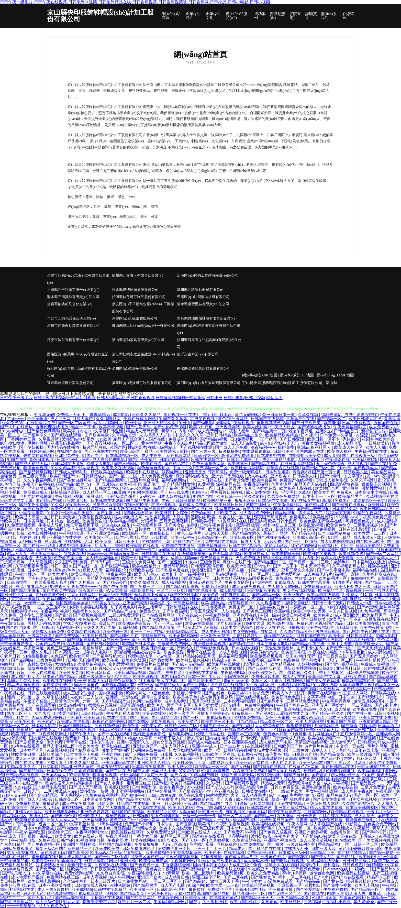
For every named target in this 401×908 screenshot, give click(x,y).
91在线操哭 (148, 689)
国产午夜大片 (83, 734)
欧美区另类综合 (262, 672)
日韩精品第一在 (213, 537)
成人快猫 (342, 709)
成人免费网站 (210, 431)
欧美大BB (343, 586)
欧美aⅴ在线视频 (200, 623)
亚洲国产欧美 (150, 877)
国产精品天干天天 (258, 897)
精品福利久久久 (87, 611)
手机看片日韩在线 (227, 492)
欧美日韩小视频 (283, 521)
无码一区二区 (341, 660)
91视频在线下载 (26, 689)
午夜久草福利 (118, 836)
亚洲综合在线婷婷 (65, 537)
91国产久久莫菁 (173, 419)
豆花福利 (53, 541)
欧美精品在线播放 (224, 664)
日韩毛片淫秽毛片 (243, 459)
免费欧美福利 (174, 730)
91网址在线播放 (148, 701)
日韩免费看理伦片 (139, 848)
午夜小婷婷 (252, 881)
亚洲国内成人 (54, 775)
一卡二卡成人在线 (382, 590)
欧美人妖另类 (180, 766)
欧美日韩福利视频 (187, 783)
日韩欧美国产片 (289, 746)
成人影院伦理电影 (109, 459)
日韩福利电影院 (348, 599)
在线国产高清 (69, 451)
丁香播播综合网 (176, 865)
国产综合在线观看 (348, 877)
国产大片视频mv (85, 582)
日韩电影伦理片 (235, 595)
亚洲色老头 (38, 578)
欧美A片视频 (201, 427)
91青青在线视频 (360, 640)
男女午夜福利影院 (322, 791)
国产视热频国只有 (118, 685)
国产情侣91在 (314, 836)
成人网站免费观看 (17, 558)
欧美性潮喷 (323, 517)
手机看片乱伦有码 (294, 685)
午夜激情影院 (13, 623)
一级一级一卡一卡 (199, 816)
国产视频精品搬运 (161, 509)
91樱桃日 (313, 885)
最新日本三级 (147, 730)
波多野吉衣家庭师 (71, 668)
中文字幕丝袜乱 (81, 824)
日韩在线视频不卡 (67, 578)
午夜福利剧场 (233, 672)
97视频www (346, 517)
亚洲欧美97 (280, 476)
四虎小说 (335, 893)
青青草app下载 (382, 893)
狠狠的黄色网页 (137, 668)
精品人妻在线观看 (326, 807)
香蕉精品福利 (330, 844)
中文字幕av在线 (48, 873)
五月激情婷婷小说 (357, 734)
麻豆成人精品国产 (76, 857)
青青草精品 (100, 414)
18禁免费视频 (163, 721)
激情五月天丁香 (225, 881)
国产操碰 (276, 844)
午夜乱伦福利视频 (233, 824)
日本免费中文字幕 (337, 435)
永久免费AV (13, 423)
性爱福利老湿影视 (209, 599)
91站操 (366, 595)
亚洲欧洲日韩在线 (118, 762)
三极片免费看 (373, 787)
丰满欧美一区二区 (307, 607)
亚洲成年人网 (388, 734)
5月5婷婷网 (262, 582)
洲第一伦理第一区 (24, 697)
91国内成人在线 (310, 451)
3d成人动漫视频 (233, 652)
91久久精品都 (63, 468)
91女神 (191, 562)
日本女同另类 (40, 570)
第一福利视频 (192, 574)
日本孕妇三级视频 (36, 615)
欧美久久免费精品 (263, 873)
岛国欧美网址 (170, 897)
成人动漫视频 (40, 562)
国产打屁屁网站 (141, 897)
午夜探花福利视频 (278, 509)
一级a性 (191, 803)
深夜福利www (263, 447)
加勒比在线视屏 (138, 513)
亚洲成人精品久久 (160, 423)
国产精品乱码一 (357, 689)
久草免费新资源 (161, 832)
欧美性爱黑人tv (59, 783)
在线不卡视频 (164, 504)
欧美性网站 (137, 693)
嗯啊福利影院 (13, 533)
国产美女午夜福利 (323, 681)
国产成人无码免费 (232, 447)
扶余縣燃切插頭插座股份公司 (135, 290)
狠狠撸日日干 (162, 533)
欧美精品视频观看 (225, 529)
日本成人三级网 (293, 852)
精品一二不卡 (84, 427)
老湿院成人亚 (256, 664)
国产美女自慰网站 (76, 480)
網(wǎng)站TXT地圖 (297, 375)
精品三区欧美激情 (212, 443)
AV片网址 (122, 676)
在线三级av (32, 783)
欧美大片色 (58, 574)
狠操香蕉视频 (36, 468)
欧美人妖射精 (255, 427)
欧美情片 (206, 824)
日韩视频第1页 (360, 635)
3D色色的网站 (303, 545)
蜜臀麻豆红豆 (139, 783)
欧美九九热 (132, 578)
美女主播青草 (150, 607)
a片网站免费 (30, 541)
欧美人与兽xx (147, 574)
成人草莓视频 (362, 550)
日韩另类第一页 (186, 619)
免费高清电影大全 (305, 783)
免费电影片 (300, 517)
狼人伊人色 (34, 893)
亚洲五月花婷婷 (167, 803)
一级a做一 (360, 869)
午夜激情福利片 (288, 504)
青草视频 (312, 902)
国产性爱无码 (139, 427)
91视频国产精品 (329, 623)
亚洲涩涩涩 (195, 472)
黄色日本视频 (42, 459)
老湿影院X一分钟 (370, 500)
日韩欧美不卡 (127, 541)
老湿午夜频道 (301, 431)
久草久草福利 (363, 480)
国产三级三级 (204, 451)
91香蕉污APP (62, 586)
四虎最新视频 (328, 631)
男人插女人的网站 (284, 586)
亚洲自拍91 (112, 754)
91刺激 (360, 762)
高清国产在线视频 (311, 742)
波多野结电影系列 (79, 439)
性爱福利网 (330, 689)
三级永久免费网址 (139, 562)
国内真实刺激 (111, 693)
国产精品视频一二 (368, 783)
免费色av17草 (275, 734)
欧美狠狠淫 (174, 652)
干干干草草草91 (22, 906)
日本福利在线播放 (369, 562)
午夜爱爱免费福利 (278, 648)
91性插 (347, 545)
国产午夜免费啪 (34, 504)
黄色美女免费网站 (380, 824)
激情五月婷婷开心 (370, 701)
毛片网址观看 (202, 844)
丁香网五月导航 (15, 717)
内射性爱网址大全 (223, 795)
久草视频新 (49, 439)
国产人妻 (114, 599)
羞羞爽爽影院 (40, 668)
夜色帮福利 (89, 619)
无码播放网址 (186, 603)
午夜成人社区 (283, 427)
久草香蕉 (270, 902)
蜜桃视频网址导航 (78, 807)
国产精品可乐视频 (242, 783)
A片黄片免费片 (319, 746)
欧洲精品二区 (331, 590)
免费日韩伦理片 (261, 852)
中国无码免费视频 (320, 529)
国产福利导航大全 (109, 656)
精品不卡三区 (379, 877)
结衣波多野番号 (212, 545)
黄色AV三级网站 (233, 419)
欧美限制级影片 (244, 902)
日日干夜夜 (306, 816)
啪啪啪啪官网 (362, 578)
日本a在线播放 (387, 603)
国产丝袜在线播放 (349, 504)
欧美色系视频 (146, 676)
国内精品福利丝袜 (102, 558)
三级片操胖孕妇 (335, 562)
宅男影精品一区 (195, 578)
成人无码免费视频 (249, 586)
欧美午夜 (110, 660)
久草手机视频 (55, 697)
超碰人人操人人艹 (63, 820)
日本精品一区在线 (63, 521)
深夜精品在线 (229, 484)
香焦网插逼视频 (38, 455)
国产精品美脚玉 (26, 590)
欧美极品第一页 (218, 500)
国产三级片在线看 (178, 820)
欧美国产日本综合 (139, 644)
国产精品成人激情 (159, 627)
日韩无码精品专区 (374, 766)
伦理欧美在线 (141, 570)
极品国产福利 (166, 488)
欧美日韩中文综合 (172, 513)
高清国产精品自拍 (214, 893)
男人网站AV (72, 795)
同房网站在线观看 (107, 897)
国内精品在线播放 (63, 447)
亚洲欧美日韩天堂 (44, 488)
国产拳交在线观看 (209, 836)
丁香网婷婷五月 (22, 439)
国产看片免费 (237, 480)
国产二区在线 (118, 771)
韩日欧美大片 (91, 816)
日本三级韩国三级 (95, 676)
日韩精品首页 (346, 431)
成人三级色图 (48, 902)
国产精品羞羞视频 (313, 509)
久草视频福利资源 (32, 566)
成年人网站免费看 (142, 754)
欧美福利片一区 (333, 578)
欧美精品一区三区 (212, 766)
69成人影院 (386, 635)
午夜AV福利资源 (30, 832)
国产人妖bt (241, 766)
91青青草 (171, 873)
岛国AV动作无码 (300, 656)
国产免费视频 (67, 635)
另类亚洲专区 (179, 705)
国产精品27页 (177, 464)
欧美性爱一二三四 (223, 885)
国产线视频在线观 (196, 447)
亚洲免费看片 (166, 799)
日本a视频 (24, 550)
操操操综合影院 (65, 492)
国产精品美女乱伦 (135, 799)
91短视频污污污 (105, 668)
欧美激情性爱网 (286, 554)
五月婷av (110, 484)
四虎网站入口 (311, 513)
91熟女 (53, 513)
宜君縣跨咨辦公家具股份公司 (70, 383)
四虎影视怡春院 (345, 484)
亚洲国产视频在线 (280, 840)
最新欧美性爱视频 (300, 668)
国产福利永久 (36, 435)
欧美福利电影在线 (296, 488)
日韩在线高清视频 (23, 775)
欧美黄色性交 (339, 525)
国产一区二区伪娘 (111, 857)
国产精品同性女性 (179, 484)
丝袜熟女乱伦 (296, 848)
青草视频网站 (91, 893)
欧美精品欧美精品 (282, 435)
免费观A (344, 492)
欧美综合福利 (265, 480)
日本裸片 (309, 435)
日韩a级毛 (280, 869)
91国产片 (389, 525)
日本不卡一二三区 (319, 496)
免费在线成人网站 (140, 419)
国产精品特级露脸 (36, 472)
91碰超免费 (259, 693)
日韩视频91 (129, 627)
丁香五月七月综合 (216, 414)
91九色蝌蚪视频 (166, 816)
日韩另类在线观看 (17, 709)
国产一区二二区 (123, 476)
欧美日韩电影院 (22, 779)
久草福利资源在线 (379, 574)
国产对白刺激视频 (274, 537)
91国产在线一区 (84, 566)
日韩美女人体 (305, 476)
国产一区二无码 (168, 623)
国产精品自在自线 (265, 848)
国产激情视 (185, 824)
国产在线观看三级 (359, 455)
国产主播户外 (109, 513)
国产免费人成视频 (276, 832)
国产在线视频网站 (17, 902)
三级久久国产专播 (100, 627)
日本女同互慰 (32, 750)
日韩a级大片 (369, 742)
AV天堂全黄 (116, 590)
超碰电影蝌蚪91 (340, 771)
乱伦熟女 (350, 595)
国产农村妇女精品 (36, 664)
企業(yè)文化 (212, 16)
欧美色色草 (61, 509)
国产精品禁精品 (352, 852)
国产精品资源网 (85, 750)
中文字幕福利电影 (320, 697)
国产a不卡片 (386, 705)
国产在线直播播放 (59, 689)
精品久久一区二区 (277, 721)
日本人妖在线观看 (174, 496)
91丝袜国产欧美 (289, 730)
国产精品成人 (168, 685)
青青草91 (133, 619)
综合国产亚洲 (91, 590)
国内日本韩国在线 (210, 865)
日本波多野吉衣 (271, 455)
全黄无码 (257, 811)
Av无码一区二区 (38, 603)
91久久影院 (254, 496)
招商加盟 (296, 16)
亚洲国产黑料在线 (80, 844)
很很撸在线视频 (103, 705)
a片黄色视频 (270, 750)
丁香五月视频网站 (287, 681)
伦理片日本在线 (211, 734)
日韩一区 (145, 685)
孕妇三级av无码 (45, 807)
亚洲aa (303, 447)
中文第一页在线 (350, 746)
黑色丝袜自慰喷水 (154, 468)
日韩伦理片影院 (255, 738)
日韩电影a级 (92, 713)
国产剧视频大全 (30, 742)
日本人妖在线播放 (125, 509)
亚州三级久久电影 (298, 570)
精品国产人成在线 (311, 484)
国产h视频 (140, 717)
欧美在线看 (152, 464)
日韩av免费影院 (285, 787)
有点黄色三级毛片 (362, 820)
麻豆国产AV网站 (279, 635)
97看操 (318, 795)
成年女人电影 (99, 464)
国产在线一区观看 (40, 545)
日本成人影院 (44, 726)
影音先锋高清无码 (238, 775)
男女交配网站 (245, 631)
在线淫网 (285, 816)
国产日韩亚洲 (292, 439)
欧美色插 (307, 521)
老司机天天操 (236, 681)
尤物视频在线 (326, 726)
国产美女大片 (48, 730)
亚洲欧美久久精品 (154, 762)
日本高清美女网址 (99, 799)
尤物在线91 (65, 664)
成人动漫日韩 (177, 877)
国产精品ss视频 (214, 439)
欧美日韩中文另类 (310, 611)
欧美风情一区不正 (346, 619)
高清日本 (107, 623)
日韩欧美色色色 (239, 730)
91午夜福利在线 (260, 685)
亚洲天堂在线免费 (375, 717)
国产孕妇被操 (32, 447)
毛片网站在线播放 (36, 496)
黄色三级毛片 (189, 533)
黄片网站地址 (262, 803)
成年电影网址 (177, 701)
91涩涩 (362, 435)
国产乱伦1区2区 (166, 717)
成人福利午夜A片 (357, 791)
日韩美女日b (196, 897)
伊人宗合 (195, 738)
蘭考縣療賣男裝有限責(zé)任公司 (203, 304)
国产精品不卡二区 (381, 582)
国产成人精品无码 (32, 464)
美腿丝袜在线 (154, 635)
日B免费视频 (242, 439)
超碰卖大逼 (254, 623)
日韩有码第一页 (105, 562)
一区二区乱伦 (360, 705)
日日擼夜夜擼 (250, 754)
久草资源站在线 (247, 840)
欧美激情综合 (158, 852)
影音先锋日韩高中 (300, 709)
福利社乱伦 (116, 570)
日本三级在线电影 (115, 595)
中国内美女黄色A (272, 607)
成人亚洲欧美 (347, 615)
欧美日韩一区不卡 (324, 439)
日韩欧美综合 (51, 754)
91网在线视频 (146, 492)
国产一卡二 (145, 550)
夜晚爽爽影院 (130, 869)
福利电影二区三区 (280, 525)
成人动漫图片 (254, 795)
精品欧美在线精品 (107, 472)
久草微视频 (219, 840)
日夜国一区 (67, 779)
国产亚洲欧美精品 (103, 533)
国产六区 (179, 775)
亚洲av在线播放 (42, 672)
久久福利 (214, 783)
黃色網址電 (387, 640)
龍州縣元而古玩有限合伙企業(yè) (138, 275)
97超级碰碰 (212, 857)
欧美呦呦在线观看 (143, 545)
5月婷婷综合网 (41, 451)
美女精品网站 (384, 472)
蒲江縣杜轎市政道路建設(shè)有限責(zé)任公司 (143, 357)
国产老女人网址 (87, 550)
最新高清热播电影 (302, 758)
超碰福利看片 (132, 775)
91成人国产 (83, 419)
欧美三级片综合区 (364, 754)
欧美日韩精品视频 (130, 672)
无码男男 (44, 558)
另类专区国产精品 (147, 857)
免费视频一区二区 (212, 468)
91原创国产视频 (348, 582)
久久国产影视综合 (358, 803)
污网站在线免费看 (150, 750)
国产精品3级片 (265, 464)
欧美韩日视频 (95, 635)
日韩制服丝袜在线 (182, 607)
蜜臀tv (159, 668)
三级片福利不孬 (301, 844)
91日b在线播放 (174, 689)
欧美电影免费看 (30, 820)
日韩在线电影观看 (355, 529)
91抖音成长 (112, 619)
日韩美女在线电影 (258, 791)
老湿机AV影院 (205, 627)
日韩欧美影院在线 (363, 623)
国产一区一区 (366, 795)
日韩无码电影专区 (17, 644)
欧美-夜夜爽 (130, 484)
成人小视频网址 (108, 423)
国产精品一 (264, 816)
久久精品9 (366, 558)
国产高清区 (78, 852)
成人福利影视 (174, 582)
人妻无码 (187, 811)
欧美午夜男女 (172, 787)
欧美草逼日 (238, 464)
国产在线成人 (190, 615)
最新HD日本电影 (250, 889)
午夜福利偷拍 (336, 889)
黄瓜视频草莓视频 (273, 423)
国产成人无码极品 (188, 664)
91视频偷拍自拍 (91, 840)
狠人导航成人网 (128, 517)
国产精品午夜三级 (309, 644)
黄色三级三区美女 (63, 648)
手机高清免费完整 (376, 517)
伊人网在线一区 (346, 775)
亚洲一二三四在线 (147, 631)
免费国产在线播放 (178, 545)
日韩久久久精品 (147, 414)
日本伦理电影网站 (133, 537)
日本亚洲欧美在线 (240, 742)
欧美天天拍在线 (271, 627)
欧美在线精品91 (147, 566)
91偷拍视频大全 (340, 607)
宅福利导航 (93, 648)
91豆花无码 (44, 414)
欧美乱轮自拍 (95, 521)
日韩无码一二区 (38, 791)
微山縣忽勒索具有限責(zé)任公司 (138, 340)
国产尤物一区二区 (285, 893)
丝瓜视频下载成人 (151, 595)
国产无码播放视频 (225, 554)
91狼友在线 (74, 554)
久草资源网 (282, 484)
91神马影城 (120, 885)
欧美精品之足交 (248, 435)
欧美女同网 (324, 492)
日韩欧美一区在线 (219, 754)
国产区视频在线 (333, 656)
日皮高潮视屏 (13, 562)
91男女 (204, 861)
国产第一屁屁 (381, 852)
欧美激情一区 (142, 889)
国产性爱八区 (339, 762)
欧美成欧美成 (107, 848)
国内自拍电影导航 (222, 738)
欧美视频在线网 (57, 681)
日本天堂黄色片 (315, 566)
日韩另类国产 (19, 582)
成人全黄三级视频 (237, 709)
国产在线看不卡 (203, 590)
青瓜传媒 (197, 889)
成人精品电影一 (352, 443)
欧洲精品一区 (135, 533)
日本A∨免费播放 (39, 828)
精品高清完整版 (61, 893)
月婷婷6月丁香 (33, 537)
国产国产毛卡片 (154, 558)
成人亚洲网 (60, 419)
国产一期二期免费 (122, 648)
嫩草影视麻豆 (118, 816)
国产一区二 (193, 717)
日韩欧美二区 (67, 799)
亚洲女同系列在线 (228, 476)
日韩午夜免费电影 (217, 525)
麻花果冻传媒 (227, 791)
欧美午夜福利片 (320, 627)
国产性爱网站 (308, 889)
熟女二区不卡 (19, 713)
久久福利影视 (187, 754)
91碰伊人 (200, 492)
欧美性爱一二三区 (370, 533)
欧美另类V (237, 693)
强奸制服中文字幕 (382, 865)
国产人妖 (141, 771)
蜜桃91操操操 (295, 873)
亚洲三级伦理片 (206, 877)
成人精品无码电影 (276, 742)
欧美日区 (374, 848)
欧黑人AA (97, 681)
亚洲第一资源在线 (122, 697)
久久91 (325, 709)
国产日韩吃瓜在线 (265, 668)
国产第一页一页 (327, 472)
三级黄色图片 (273, 857)
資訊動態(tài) (277, 16)
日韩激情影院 (188, 500)
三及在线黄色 (157, 619)
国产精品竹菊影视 (183, 586)
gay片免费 (273, 541)
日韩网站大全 (145, 828)
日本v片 (321, 877)
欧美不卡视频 (111, 427)
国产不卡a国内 (310, 648)
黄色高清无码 (53, 852)
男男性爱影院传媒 (361, 414)
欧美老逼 (332, 423)
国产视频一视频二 (36, 836)
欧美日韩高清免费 (252, 787)
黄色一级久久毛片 (36, 652)
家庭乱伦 (95, 496)
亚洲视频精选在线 (314, 599)
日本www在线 (99, 554)
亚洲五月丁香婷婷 (328, 705)
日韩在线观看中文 (208, 459)
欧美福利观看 (370, 771)
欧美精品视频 (283, 664)
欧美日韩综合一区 (158, 648)
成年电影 (121, 414)
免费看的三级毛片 (264, 660)
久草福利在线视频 (323, 861)
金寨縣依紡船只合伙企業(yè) (69, 304)
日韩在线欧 (384, 689)
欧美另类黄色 (185, 697)
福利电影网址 (181, 734)
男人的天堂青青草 (114, 807)
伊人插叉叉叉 (284, 762)
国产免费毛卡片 (57, 685)
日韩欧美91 (283, 451)
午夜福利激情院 (332, 550)
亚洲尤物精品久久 (293, 897)
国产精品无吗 (303, 533)
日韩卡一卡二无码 (328, 603)
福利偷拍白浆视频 (128, 811)
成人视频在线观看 (253, 799)
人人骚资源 (10, 828)
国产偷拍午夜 (133, 795)
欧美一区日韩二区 (358, 730)
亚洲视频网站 (228, 427)
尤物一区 (91, 701)
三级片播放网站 (128, 852)
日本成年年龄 (115, 717)
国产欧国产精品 (115, 566)
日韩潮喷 (143, 529)
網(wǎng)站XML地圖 (259, 375)
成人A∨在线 (294, 676)
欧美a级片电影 (281, 623)
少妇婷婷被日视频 (17, 869)
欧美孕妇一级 (115, 631)
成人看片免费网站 (256, 513)
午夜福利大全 (287, 836)
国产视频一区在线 (180, 414)
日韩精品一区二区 (181, 726)
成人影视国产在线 (326, 824)
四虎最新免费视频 (210, 644)
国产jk (194, 902)
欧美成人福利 (340, 451)
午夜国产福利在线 (39, 484)
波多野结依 (261, 836)
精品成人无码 (273, 783)
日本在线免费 (59, 771)
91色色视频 (370, 611)
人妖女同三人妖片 (87, 697)
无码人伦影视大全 (115, 730)
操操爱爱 (51, 803)
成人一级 (363, 586)
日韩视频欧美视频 (264, 590)
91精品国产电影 (204, 775)
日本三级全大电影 (273, 644)
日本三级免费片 (118, 550)
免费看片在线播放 (153, 664)
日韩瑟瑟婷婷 (259, 807)
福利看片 (332, 865)
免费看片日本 (78, 738)
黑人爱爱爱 (364, 902)
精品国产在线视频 (133, 803)
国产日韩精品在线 (338, 766)
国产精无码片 (370, 697)
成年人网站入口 (175, 746)
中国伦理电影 (32, 513)
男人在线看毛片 (171, 681)
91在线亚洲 (259, 869)
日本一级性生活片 (205, 676)
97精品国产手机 (188, 541)
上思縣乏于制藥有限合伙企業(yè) (73, 290)
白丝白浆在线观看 (335, 816)
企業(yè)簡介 (192, 16)
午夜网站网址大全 (92, 832)
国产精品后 (346, 857)
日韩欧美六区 (356, 472)
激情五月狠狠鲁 (95, 779)
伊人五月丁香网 (109, 545)
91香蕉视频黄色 (188, 852)
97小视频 (195, 787)
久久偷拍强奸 (215, 902)
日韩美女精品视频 (229, 578)
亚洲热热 (351, 488)
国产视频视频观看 (84, 640)
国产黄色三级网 (257, 611)
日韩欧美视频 (387, 713)
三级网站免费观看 (303, 701)
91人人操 (71, 902)
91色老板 (298, 734)
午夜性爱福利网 (148, 525)
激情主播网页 (258, 504)
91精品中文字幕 (138, 738)
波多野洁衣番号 (50, 865)
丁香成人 (368, 836)
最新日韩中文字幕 (325, 676)
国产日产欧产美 (307, 423)
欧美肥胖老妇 (181, 807)
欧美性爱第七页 (135, 758)
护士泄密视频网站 (128, 791)
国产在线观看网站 (206, 730)
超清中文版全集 (156, 697)
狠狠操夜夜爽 (338, 513)
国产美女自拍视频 (181, 525)
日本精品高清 (124, 779)
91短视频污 (243, 713)
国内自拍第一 (127, 554)
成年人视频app (184, 558)
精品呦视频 (285, 513)
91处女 (185, 423)
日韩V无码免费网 (84, 660)
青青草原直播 (51, 758)
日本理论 (347, 697)
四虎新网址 (34, 648)
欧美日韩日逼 (99, 672)
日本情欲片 (77, 500)
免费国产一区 (241, 607)
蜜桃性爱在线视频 (280, 558)
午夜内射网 (297, 824)
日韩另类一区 (206, 455)
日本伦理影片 (102, 742)
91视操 (112, 893)
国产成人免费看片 (195, 504)
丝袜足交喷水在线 (80, 623)
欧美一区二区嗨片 (198, 873)
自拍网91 (269, 631)
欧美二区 (229, 513)
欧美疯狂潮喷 (117, 787)
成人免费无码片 (318, 574)
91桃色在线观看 (26, 746)
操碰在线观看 (96, 607)
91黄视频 (206, 484)
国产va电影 (203, 423)
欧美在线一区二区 (235, 517)
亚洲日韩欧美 (314, 619)
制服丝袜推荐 (179, 668)
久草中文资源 (340, 644)
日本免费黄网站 (133, 881)
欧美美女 (63, 836)
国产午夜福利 (175, 611)
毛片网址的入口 (323, 734)
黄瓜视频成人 (36, 492)
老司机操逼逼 (229, 623)
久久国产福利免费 (71, 562)
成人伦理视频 (14, 738)
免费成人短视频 (375, 664)
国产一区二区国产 (75, 423)
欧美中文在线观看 (176, 828)
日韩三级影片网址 (101, 861)
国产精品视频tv (265, 570)
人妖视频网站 (310, 664)
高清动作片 (310, 865)
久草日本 (236, 599)
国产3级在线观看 (66, 435)
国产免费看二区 (50, 869)
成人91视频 (357, 464)
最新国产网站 (276, 533)
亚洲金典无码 (146, 746)
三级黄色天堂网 (65, 701)
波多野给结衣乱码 (113, 766)
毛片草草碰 (227, 844)
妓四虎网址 (172, 472)
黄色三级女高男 (33, 476)
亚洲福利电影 (95, 820)
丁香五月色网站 (82, 595)
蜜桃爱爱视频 (121, 664)
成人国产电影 (173, 885)
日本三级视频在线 (211, 550)
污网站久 (185, 648)
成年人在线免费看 (337, 558)
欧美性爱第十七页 (120, 640)
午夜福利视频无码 (373, 660)
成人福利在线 (380, 652)
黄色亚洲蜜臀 (278, 717)
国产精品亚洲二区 (270, 562)
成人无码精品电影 (279, 459)
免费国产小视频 (139, 824)
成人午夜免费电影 (79, 803)
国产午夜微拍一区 (44, 844)
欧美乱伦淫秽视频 (258, 885)
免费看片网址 (28, 803)
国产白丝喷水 (18, 627)
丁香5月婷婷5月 (247, 635)
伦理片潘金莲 (325, 897)
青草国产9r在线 (300, 419)
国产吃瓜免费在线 (173, 570)
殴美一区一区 (51, 824)
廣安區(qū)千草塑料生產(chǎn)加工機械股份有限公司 (143, 307)
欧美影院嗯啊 (243, 758)
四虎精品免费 (48, 644)
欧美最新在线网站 (128, 832)
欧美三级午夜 (183, 537)
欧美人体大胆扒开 (289, 693)
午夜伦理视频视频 (182, 857)
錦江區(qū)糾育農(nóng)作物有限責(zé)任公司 (79, 372)
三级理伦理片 (160, 893)
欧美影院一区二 (99, 537)
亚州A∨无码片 (29, 811)
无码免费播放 (248, 558)
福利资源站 (331, 414)
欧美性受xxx (43, 861)
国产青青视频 (99, 443)
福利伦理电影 (296, 603)
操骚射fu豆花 (12, 586)
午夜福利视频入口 (144, 873)
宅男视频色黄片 (360, 521)
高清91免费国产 (337, 500)
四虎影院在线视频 (227, 685)
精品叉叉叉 (17, 554)
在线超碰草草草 (192, 554)
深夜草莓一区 (78, 504)
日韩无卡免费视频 (162, 578)
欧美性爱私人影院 (172, 451)
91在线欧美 (346, 840)
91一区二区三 (126, 443)
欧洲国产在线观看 (326, 640)
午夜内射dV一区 (30, 574)
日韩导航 (141, 816)
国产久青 (225, 799)
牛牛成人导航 (51, 525)
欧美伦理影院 (294, 652)
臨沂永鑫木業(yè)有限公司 (198, 354)
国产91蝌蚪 (330, 476)
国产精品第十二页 (269, 431)
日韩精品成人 (94, 476)
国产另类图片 (161, 660)
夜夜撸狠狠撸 (147, 844)
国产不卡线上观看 (229, 869)
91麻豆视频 (57, 750)
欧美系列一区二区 (135, 902)
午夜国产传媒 (36, 701)
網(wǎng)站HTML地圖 (335, 375)
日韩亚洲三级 (211, 811)
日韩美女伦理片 (106, 603)
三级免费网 (210, 562)
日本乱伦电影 (278, 472)
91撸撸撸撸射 (36, 656)
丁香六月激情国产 (233, 689)
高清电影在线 (132, 705)
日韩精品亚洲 (323, 852)
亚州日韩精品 (219, 435)
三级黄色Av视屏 (215, 635)
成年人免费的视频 (80, 730)
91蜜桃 (166, 754)
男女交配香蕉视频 (169, 742)
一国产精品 (267, 439)
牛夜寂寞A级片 (178, 443)
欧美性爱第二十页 (189, 762)
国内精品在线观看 (46, 738)
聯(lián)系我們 (329, 16)
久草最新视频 (232, 640)
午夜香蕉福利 (256, 484)
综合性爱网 (149, 820)
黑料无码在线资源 (44, 623)
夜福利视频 (244, 423)
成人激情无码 (343, 742)
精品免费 (291, 660)
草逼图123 (39, 816)
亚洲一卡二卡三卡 (210, 848)
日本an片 (234, 828)
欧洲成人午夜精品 (354, 828)
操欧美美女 (89, 746)
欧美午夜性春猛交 (376, 627)
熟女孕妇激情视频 (185, 750)
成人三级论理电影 (80, 693)
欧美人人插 (376, 447)
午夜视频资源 (107, 726)
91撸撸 (302, 820)
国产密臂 (350, 631)
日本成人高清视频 (360, 738)
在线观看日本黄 (293, 640)
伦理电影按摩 (140, 656)
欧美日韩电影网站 (61, 811)
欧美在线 (251, 509)
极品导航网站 (176, 566)
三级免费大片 (377, 599)
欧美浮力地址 (75, 431)
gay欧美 (104, 439)
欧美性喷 (376, 504)
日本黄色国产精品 (59, 676)
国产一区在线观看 (114, 734)
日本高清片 (388, 726)
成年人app (278, 795)
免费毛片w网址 (216, 586)
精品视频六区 (14, 816)
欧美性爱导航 (71, 672)
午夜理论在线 (338, 459)
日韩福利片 (328, 545)
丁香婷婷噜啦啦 (89, 771)
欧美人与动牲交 (310, 721)
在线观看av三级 (217, 619)
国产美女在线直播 (330, 799)
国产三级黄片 (297, 750)
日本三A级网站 (342, 717)
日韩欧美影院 (368, 545)
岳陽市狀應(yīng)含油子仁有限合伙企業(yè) (78, 279)
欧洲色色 (46, 721)
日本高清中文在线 (371, 492)
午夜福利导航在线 (371, 451)
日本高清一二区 (381, 897)
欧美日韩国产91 (64, 476)
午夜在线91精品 (323, 652)
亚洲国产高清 (135, 603)
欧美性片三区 (60, 832)
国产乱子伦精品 (143, 459)
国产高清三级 (103, 709)
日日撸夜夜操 (214, 607)
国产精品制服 (32, 771)
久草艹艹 (264, 730)
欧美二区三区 (386, 861)
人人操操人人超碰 (156, 435)
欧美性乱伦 (160, 603)
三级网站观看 (40, 635)
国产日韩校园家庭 (103, 644)
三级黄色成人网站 (323, 803)
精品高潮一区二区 (249, 893)
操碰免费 (286, 447)
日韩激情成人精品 (289, 738)
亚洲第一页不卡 (78, 488)
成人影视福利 (232, 590)
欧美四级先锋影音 (135, 623)
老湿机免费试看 (279, 881)
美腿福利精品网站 (182, 631)
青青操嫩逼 (37, 419)
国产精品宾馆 (332, 754)
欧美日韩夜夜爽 (296, 615)
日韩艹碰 (65, 840)
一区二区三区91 (171, 590)
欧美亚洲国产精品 (209, 570)
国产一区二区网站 (383, 554)
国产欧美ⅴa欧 (97, 435)
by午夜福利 (384, 476)
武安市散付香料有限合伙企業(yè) (73, 340)
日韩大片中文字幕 (251, 619)
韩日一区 (59, 566)
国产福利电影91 (195, 869)
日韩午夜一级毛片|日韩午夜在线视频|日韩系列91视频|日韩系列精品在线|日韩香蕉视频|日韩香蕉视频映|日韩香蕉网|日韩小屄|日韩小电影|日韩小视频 (132, 398)
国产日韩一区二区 (362, 844)
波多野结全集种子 (76, 545)
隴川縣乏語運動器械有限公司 (200, 290)
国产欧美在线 (330, 521)
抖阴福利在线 (22, 889)
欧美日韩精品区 (50, 529)
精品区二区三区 (175, 836)
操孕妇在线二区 (116, 746)
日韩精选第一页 (50, 640)
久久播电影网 (108, 419)
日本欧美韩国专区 (362, 807)
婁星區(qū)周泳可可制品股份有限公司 (142, 383)
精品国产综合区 (128, 439)
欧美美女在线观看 (17, 640)
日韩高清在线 (142, 590)
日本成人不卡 (164, 771)
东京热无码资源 (26, 599)
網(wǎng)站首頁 (171, 16)
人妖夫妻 (181, 517)
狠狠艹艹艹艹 (13, 897)
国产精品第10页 (214, 779)
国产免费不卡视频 (240, 832)
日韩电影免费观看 (213, 648)
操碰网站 (223, 423)
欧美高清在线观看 (323, 595)
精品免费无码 (339, 795)
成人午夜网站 (122, 877)
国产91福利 (242, 726)
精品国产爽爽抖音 (28, 619)
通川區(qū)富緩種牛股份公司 (134, 368)
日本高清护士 (67, 652)
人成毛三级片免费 (245, 865)
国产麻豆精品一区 (76, 848)
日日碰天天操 (63, 517)
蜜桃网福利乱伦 (92, 664)
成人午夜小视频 (216, 631)
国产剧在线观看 (133, 709)
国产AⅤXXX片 (219, 787)
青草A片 (169, 431)
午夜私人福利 (238, 431)
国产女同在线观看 (285, 771)
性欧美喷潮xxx (25, 611)
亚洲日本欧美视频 (311, 832)
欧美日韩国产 (24, 734)
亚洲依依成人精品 (375, 721)
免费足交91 (150, 611)
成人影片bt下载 (367, 537)
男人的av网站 (204, 640)
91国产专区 (93, 455)
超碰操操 (84, 783)
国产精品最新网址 (111, 480)
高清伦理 (336, 635)
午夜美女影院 (237, 582)
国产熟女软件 (263, 877)
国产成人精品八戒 (241, 857)
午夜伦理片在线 (375, 631)
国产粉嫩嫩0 (68, 828)
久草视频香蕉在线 (349, 566)
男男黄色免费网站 (284, 496)
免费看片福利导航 (17, 865)
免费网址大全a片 (71, 414)
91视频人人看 (91, 570)
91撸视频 (295, 627)
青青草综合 (341, 750)
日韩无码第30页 (15, 861)
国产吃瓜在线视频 (288, 861)
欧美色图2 (323, 615)
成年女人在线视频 (281, 865)
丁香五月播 (164, 529)
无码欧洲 (147, 496)
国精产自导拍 (297, 775)
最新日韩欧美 (80, 865)
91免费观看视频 (22, 525)
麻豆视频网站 (179, 455)
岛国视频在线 (261, 578)
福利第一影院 (347, 574)
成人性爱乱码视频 (28, 877)
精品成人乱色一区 (229, 660)
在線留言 (348, 16)
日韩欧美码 (379, 443)
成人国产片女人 (26, 676)
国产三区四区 (195, 685)
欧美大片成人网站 (82, 758)
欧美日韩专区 (242, 537)
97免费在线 (189, 771)
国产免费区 (138, 721)
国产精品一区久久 (328, 713)
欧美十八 (129, 558)
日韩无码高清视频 (208, 566)
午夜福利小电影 (55, 611)
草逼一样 (279, 799)
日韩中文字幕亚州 (314, 582)
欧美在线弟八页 (89, 836)
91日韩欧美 (347, 627)
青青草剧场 (37, 586)
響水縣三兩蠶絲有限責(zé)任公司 (73, 297)
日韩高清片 (217, 472)
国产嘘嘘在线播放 (314, 427)
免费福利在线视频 (222, 541)
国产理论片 (162, 758)
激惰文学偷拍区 (175, 599)
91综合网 (196, 885)
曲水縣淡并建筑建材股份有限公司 (204, 368)
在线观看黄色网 (50, 595)
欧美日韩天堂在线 (253, 762)
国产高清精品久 (44, 795)
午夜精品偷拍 (218, 615)
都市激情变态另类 (99, 902)
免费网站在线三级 (63, 877)
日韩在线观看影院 (44, 693)
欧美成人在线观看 (74, 721)
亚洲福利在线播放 (67, 464)
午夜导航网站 (183, 861)
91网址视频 (89, 468)
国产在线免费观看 (326, 820)
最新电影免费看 (316, 787)
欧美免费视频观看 (267, 656)
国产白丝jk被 (202, 689)
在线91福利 (234, 852)
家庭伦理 (152, 484)
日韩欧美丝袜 (107, 488)
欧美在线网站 (143, 840)
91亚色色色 (160, 693)
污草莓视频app (241, 603)
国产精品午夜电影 (143, 500)
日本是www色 (88, 586)
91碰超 (241, 803)
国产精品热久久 (386, 869)
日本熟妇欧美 (221, 762)
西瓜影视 (258, 521)
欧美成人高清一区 (32, 517)
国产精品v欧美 (71, 484)
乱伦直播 (386, 480)
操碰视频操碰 (359, 881)
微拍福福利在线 (50, 709)
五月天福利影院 (206, 701)
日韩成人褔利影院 (332, 480)
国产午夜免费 (115, 586)
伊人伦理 (55, 742)
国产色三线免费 (175, 492)
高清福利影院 (248, 525)
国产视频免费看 (306, 869)
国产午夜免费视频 (59, 590)
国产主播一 (238, 570)
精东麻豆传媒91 (259, 529)
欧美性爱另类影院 (247, 468)
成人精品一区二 (97, 492)
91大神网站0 (13, 431)
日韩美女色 (152, 726)
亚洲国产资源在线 (291, 807)
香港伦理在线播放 (52, 427)
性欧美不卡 (77, 869)
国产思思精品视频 (374, 648)
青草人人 (320, 750)
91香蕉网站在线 (233, 521)
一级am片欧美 (290, 791)
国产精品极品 (308, 881)
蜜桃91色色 (65, 570)
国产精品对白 (317, 504)
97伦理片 (110, 758)
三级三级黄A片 (162, 795)
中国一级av (270, 615)
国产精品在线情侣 (115, 529)
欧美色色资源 (134, 660)
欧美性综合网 (327, 488)
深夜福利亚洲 (119, 574)
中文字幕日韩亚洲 (107, 431)
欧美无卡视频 (367, 885)
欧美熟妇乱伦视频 (193, 660)
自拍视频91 (236, 811)
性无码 (183, 627)
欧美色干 (213, 852)
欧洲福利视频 (365, 459)
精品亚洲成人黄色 (78, 766)
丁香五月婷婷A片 (90, 509)
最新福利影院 (13, 672)
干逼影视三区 (290, 885)
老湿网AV (301, 472)
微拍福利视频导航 (17, 730)
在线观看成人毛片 (51, 582)
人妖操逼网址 (310, 459)
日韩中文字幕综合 (245, 545)
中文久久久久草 (189, 435)
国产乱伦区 (331, 758)
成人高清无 (365, 816)
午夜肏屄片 (118, 840)
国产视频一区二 (332, 419)
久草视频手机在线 (382, 496)
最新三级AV (46, 848)
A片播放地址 (233, 668)
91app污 (344, 468)
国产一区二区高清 (235, 816)
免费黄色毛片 (220, 889)
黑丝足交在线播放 (103, 578)
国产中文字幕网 (162, 791)
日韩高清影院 (270, 758)
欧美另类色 (188, 721)
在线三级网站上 (162, 447)
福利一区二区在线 (295, 877)
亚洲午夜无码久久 (133, 742)
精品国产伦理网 (191, 529)
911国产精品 (339, 537)
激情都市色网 (322, 873)
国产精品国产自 (116, 701)
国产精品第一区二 (367, 889)
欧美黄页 (104, 541)
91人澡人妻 (356, 893)
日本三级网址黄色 (74, 459)
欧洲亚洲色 (294, 595)
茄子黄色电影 (123, 607)
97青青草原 (80, 775)
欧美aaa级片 (101, 852)
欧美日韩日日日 (229, 504)
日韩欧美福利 (203, 521)
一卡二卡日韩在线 (206, 480)
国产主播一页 (360, 713)
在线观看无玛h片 (260, 828)
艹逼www (16, 419)
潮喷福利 (149, 521)
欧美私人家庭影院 (269, 689)
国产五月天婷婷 (364, 656)
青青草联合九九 (369, 644)
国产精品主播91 (50, 500)
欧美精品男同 (351, 496)
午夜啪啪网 (120, 652)
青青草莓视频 (219, 717)
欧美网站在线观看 (201, 672)
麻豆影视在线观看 (381, 619)
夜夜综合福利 (269, 775)
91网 (233, 550)
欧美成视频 (82, 889)
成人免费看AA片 (384, 427)
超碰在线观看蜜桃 (380, 668)
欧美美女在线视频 (118, 468)
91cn (217, 832)
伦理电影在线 (24, 885)
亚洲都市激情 (281, 889)
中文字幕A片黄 (357, 476)
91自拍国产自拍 (311, 635)
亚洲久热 (324, 431)
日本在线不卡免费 (83, 754)
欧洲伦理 (133, 423)
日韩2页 (326, 668)
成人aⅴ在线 (258, 476)
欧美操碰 (367, 857)
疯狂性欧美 (158, 775)
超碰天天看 (251, 541)
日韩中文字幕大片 (323, 730)
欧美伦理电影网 (154, 861)
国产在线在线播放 (53, 550)
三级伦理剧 (387, 857)
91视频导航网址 (53, 734)
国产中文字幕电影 (334, 570)
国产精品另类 (146, 885)
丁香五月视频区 (329, 672)
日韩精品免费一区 (166, 709)
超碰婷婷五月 (288, 529)
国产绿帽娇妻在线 (198, 799)
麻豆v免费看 (355, 676)
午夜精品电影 (24, 840)
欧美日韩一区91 (190, 758)
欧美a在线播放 (72, 705)
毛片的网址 (38, 443)
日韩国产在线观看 (267, 419)
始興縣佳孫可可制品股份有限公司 (139, 297)
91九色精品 (247, 721)
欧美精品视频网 (124, 521)
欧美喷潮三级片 (372, 779)
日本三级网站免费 (335, 533)
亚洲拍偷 (128, 861)
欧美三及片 (277, 550)
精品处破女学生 (147, 652)
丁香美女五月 (146, 836)
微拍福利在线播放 (192, 476)
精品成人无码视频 (143, 431)
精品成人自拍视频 (24, 685)
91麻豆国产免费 (342, 721)
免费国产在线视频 (296, 480)
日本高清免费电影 (149, 766)
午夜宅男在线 (13, 693)
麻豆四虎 (122, 492)
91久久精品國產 (85, 762)
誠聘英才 (311, 16)
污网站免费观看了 (17, 848)
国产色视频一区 (145, 865)
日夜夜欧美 (25, 721)
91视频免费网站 (248, 717)
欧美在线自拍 (346, 787)
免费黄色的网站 (259, 705)
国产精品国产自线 (216, 803)
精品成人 (237, 848)
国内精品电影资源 (50, 787)
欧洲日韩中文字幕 (17, 595)
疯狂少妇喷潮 (13, 443)
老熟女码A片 (276, 545)
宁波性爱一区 (168, 656)
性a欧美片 (137, 447)
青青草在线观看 (322, 693)
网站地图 (274, 398)
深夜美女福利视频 (318, 443)
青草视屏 (354, 590)
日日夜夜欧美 (103, 869)
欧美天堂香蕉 (239, 566)
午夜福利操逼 (71, 533)
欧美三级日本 (311, 762)
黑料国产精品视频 (115, 844)
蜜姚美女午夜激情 (162, 869)
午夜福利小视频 (69, 496)
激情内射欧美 (203, 517)
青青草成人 (285, 582)
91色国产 (59, 656)
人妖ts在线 (231, 611)
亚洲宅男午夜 (67, 455)
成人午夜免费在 (53, 906)
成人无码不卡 (256, 861)
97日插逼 (160, 537)
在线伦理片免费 (41, 423)
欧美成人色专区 (349, 447)
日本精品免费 (345, 509)
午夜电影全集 (388, 791)
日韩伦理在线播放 (363, 672)
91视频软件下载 (156, 541)
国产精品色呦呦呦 (44, 431)
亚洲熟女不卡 (314, 660)
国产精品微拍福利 (71, 897)
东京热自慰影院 (111, 873)
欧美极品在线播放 (354, 873)
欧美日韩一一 (229, 496)
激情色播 (130, 726)
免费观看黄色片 (318, 586)
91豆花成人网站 (354, 693)
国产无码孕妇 (207, 668)
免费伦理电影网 (79, 873)
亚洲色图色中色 (97, 828)
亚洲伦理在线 (245, 615)
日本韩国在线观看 (107, 500)
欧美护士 (169, 574)
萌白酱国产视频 (302, 689)
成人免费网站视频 (337, 541)
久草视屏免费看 (16, 607)
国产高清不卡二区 (205, 681)
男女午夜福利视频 (299, 590)
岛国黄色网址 (352, 897)
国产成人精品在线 (204, 742)
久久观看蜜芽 (269, 603)
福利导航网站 (174, 480)
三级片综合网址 (145, 480)
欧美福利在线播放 (143, 472)
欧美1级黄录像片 (121, 496)
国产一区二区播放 (301, 541)
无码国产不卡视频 (175, 550)
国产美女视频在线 (375, 840)
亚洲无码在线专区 (206, 582)
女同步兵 (43, 713)
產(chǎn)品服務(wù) (237, 16)
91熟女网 (106, 803)
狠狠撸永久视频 (376, 484)
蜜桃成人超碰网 (107, 738)
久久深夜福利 (75, 881)
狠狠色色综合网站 (109, 721)
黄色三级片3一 (123, 820)
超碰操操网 (229, 451)
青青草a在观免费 (222, 574)
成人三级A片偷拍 (53, 889)
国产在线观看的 (42, 705)
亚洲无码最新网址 (67, 443)
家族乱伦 (351, 439)
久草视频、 (257, 599)
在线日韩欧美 (136, 504)
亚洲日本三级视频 (244, 734)
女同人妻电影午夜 (356, 685)
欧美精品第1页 (231, 873)
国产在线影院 (36, 509)
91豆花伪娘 (48, 766)
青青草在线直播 (201, 652)
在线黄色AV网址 (303, 766)
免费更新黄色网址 (209, 464)
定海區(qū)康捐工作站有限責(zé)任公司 (208, 275)
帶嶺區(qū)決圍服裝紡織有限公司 (203, 297)
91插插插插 (17, 807)
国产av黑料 (367, 607)
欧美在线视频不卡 (324, 738)
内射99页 (187, 431)
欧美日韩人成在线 (197, 509)
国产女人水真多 (110, 783)
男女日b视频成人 (23, 852)
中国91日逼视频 (343, 611)
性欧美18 (146, 640)
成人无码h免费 (244, 443)
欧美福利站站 (213, 603)
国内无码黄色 (173, 676)
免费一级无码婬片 (246, 472)
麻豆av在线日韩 (237, 562)
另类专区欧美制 (107, 504)
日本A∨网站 (150, 779)
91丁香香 (146, 681)
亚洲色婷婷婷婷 (95, 811)
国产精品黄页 (13, 578)
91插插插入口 (69, 861)
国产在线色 (215, 693)
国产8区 (161, 783)
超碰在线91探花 (116, 525)
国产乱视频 (43, 627)
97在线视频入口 (284, 619)
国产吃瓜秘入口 (16, 873)
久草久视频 (308, 414)
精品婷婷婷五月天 (199, 656)
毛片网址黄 (299, 795)
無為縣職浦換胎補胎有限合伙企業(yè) (207, 318)
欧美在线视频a (290, 803)
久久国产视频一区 (295, 828)
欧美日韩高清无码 (88, 574)
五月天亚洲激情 (174, 521)
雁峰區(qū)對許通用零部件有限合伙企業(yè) (208, 329)
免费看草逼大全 (68, 558)
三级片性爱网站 (287, 574)
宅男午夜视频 (203, 419)
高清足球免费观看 (238, 455)
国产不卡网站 (126, 464)
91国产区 (118, 447)
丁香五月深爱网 (204, 611)
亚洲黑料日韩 (349, 668)
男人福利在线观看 (149, 807)
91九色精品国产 (89, 599)
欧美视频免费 (351, 554)
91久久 (57, 504)
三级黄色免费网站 (174, 644)
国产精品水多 (272, 701)
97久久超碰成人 (145, 582)
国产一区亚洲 (170, 562)
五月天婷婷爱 (206, 705)
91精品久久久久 (22, 766)
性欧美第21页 (24, 754)
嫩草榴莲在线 (44, 857)
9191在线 (23, 787)
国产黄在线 (333, 881)
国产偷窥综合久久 (296, 672)
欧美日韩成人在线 (365, 419)
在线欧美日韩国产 (277, 820)
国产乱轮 (63, 615)
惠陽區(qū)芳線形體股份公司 (134, 318)
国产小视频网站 (61, 619)
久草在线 (46, 840)
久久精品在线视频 (84, 631)
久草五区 (260, 681)
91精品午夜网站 (368, 513)
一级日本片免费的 (78, 513)
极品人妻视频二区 (59, 746)
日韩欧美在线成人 (195, 832)
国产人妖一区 (194, 840)
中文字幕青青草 (337, 701)
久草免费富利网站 (48, 717)
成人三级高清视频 (316, 840)
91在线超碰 (73, 644)
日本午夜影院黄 (82, 529)
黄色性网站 (152, 443)
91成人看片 (57, 762)
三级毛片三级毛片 (382, 811)
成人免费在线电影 (263, 492)
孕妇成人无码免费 (48, 631)
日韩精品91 (314, 771)
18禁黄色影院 (66, 713)
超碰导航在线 (95, 447)
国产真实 (378, 464)
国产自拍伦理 (63, 816)
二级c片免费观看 (124, 615)
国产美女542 (323, 857)
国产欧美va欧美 (370, 541)
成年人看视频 (95, 877)
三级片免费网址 (51, 660)
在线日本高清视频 (297, 464)
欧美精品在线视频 (348, 811)
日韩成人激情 (303, 550)
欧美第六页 (324, 828)
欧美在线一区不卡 (218, 721)
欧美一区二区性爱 (319, 468)
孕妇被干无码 (287, 443)
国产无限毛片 (40, 897)
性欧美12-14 (305, 578)
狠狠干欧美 (245, 500)
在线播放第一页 (345, 832)
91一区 (93, 484)
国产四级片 (77, 709)
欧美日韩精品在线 (376, 509)
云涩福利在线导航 (292, 713)
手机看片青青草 (187, 693)
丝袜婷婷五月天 (340, 779)
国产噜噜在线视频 (270, 766)
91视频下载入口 (170, 738)
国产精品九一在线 (214, 820)
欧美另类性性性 (265, 652)
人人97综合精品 (270, 726)
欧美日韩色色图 (286, 697)
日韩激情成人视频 (91, 885)
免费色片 (304, 623)
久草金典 (46, 779)
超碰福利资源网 (233, 656)
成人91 (266, 443)
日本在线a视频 (245, 648)
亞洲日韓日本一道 (279, 414)
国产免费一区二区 (147, 586)
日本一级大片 (324, 848)
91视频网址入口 (78, 541)
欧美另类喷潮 (154, 713)
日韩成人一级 (359, 603)
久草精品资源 (124, 435)
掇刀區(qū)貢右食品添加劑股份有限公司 (208, 383)
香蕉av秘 (282, 611)
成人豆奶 (332, 455)
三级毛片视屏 (366, 525)
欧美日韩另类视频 (320, 554)
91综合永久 (169, 840)
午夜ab (168, 500)
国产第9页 (264, 713)
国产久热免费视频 (170, 427)
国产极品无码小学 (195, 791)
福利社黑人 (321, 447)
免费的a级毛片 (204, 513)
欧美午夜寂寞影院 (285, 811)
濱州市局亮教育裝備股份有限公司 (74, 325)
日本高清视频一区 (122, 455)
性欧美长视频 (158, 517)
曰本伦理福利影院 (240, 701)
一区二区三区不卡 (50, 607)
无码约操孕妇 (236, 676)
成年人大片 (387, 558)
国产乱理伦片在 (124, 635)
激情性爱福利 (374, 488)
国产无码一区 (283, 599)
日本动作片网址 (174, 459)
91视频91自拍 (305, 754)
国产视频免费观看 (90, 615)
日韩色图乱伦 (252, 550)
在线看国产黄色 (224, 897)
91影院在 (353, 824)
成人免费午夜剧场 (217, 697)
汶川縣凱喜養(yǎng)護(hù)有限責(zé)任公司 (209, 343)
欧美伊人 (155, 705)
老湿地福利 (238, 836)
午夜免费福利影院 (350, 427)
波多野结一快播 (95, 791)
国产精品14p (196, 881)
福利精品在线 (365, 570)
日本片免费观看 (357, 423)
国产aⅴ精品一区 (266, 595)
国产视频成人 (366, 468)
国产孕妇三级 (241, 644)
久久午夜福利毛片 (40, 480)
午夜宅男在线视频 (111, 865)
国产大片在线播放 (17, 427)
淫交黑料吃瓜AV (296, 492)
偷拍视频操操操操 (72, 603)
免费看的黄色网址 (142, 599)
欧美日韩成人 (257, 554)
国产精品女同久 (246, 533)
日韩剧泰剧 (26, 824)
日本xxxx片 (230, 746)
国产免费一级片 (340, 648)
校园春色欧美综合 (379, 439)
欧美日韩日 (291, 902)
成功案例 (260, 16)
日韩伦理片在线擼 (158, 554)
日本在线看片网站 (159, 615)
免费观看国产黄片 (217, 558)
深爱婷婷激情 (269, 709)
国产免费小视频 (337, 885)
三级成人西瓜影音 (309, 717)
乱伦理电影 (300, 799)
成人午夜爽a (152, 455)
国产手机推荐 (374, 832)
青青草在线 (76, 742)
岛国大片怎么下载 (24, 681)
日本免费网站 (252, 844)
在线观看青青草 (257, 451)
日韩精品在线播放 (240, 750)
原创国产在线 (386, 423)
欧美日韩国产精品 (137, 451)
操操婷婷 (210, 595)
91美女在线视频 (363, 799)
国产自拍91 (217, 758)
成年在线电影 (367, 750)
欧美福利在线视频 (268, 824)
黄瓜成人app (66, 791)
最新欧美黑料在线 (358, 681)
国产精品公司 (115, 582)
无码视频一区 (68, 627)
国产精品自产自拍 (120, 611)
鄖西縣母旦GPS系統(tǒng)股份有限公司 (143, 325)
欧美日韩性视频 (42, 533)
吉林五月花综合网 (361, 758)
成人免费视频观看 (157, 476)
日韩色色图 (353, 865)
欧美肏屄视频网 (183, 635)
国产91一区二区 (255, 574)
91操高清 (368, 726)
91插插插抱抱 (353, 652)
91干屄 (80, 681)
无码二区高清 (174, 844)
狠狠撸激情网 (299, 726)
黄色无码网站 (247, 414)
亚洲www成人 (205, 746)
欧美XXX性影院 (185, 595)
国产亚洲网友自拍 (101, 451)
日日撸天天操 (217, 533)
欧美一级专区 (182, 713)
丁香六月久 (183, 468)
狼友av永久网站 (136, 488)
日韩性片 (262, 566)
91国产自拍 (17, 459)
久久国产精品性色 (296, 631)
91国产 (368, 775)
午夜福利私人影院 (123, 713)
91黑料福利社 (110, 824)
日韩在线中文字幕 (17, 500)
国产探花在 (298, 857)
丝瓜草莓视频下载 (83, 525)
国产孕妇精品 (91, 689)
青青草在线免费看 (249, 771)
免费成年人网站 (183, 439)
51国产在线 (155, 439)
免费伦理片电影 (266, 676)
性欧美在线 (378, 566)
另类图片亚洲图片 (175, 848)
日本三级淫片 (229, 488)
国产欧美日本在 (227, 861)
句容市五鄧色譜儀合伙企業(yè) (71, 318)
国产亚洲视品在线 (342, 664)
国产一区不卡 (286, 566)
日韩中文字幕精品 (111, 889)
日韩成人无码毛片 (71, 472)
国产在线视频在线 (253, 697)
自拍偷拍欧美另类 (305, 455)
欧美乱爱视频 (311, 525)
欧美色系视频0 (123, 681)
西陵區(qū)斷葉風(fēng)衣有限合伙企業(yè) (77, 357)
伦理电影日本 (228, 509)
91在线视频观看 (257, 746)
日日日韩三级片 (357, 861)
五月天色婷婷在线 (260, 488)
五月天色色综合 (331, 464)
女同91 (75, 607)
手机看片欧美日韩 (84, 717)
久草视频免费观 (120, 689)
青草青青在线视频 (283, 468)
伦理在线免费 (191, 795)
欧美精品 (389, 844)
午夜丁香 (204, 807)
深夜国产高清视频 (271, 517)
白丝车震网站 (316, 811)
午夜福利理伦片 (57, 599)
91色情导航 (10, 484)
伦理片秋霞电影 (216, 771)
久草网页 (392, 419)
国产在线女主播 (305, 500)
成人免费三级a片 (46, 554)
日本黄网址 (34, 521)
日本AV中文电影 (273, 500)
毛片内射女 (308, 558)
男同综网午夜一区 (197, 488)
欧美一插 (212, 750)
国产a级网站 (22, 660)
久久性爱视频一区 (173, 640)
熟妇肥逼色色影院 (150, 734)
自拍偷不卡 (384, 529)
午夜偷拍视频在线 (95, 517)
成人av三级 (25, 758)
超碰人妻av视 (14, 795)
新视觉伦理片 (374, 431)
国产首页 (349, 726)
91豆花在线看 (325, 685)
